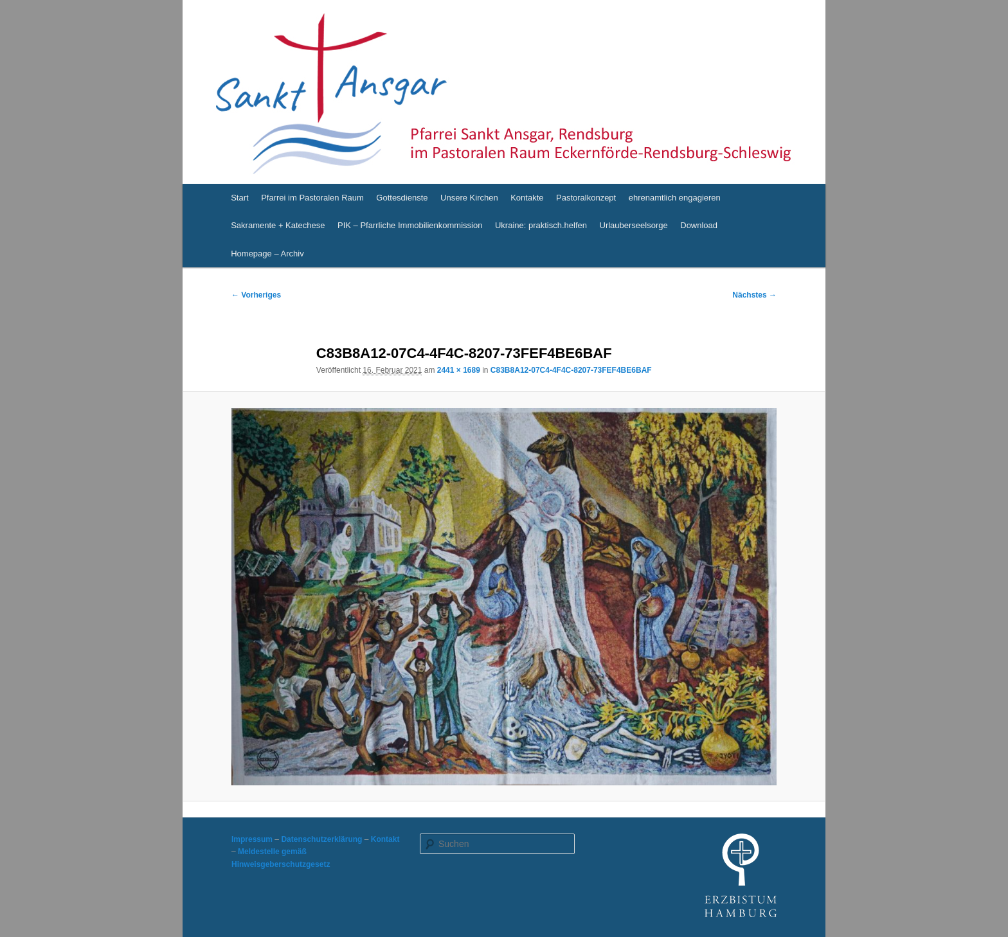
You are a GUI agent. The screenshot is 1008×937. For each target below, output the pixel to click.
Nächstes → (754, 294)
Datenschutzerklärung (321, 839)
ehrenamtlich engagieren (675, 197)
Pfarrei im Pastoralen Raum (312, 197)
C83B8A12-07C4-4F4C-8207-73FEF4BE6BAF (571, 370)
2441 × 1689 (458, 370)
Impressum (252, 839)
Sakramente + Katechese (278, 225)
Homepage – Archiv (267, 253)
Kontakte (526, 197)
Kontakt (385, 839)
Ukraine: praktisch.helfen (541, 225)
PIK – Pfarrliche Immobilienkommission (410, 225)
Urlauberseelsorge (634, 225)
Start (239, 197)
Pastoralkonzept (586, 197)
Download (698, 225)
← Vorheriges (256, 294)
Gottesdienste (402, 197)
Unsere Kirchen (469, 197)
